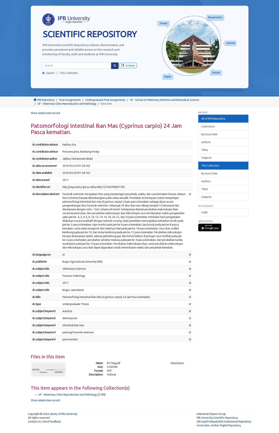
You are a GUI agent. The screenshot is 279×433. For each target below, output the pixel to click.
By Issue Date (209, 134)
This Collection (67, 72)
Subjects (206, 157)
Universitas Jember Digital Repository (219, 425)
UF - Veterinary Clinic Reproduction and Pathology (67, 103)
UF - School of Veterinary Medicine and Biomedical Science (164, 99)
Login (204, 212)
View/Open (177, 363)
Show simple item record (45, 113)
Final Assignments (70, 99)
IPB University (69, 413)
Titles (204, 149)
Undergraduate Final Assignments (105, 99)
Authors (206, 142)
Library (53, 413)
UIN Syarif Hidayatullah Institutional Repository (224, 421)
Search (48, 72)
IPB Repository (46, 99)
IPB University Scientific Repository (217, 417)
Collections (208, 126)
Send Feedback (52, 421)
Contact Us (34, 421)
